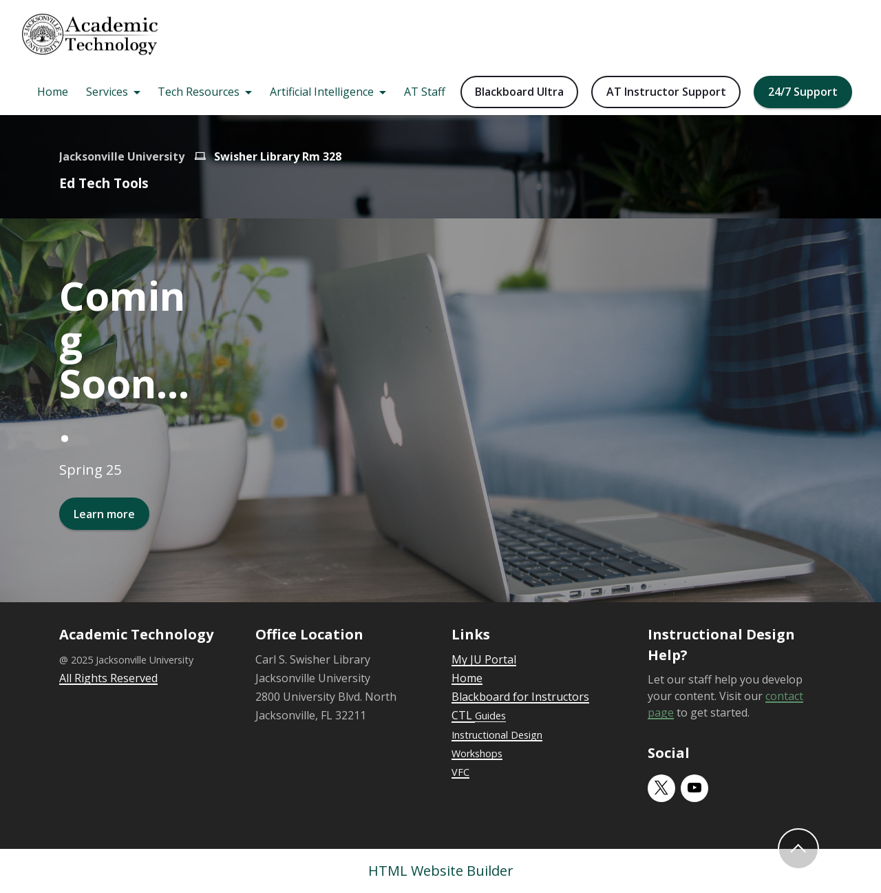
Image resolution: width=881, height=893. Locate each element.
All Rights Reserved (108, 678)
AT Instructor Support (666, 91)
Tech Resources (199, 91)
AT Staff (424, 91)
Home (52, 91)
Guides (490, 715)
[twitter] (661, 788)
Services (107, 91)
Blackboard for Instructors (520, 696)
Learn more (104, 514)
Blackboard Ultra (519, 91)
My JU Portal (484, 659)
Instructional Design (497, 734)
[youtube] (694, 788)
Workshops (477, 753)
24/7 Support (803, 91)
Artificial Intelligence (322, 91)
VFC (460, 772)
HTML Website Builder (440, 871)
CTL (463, 715)
